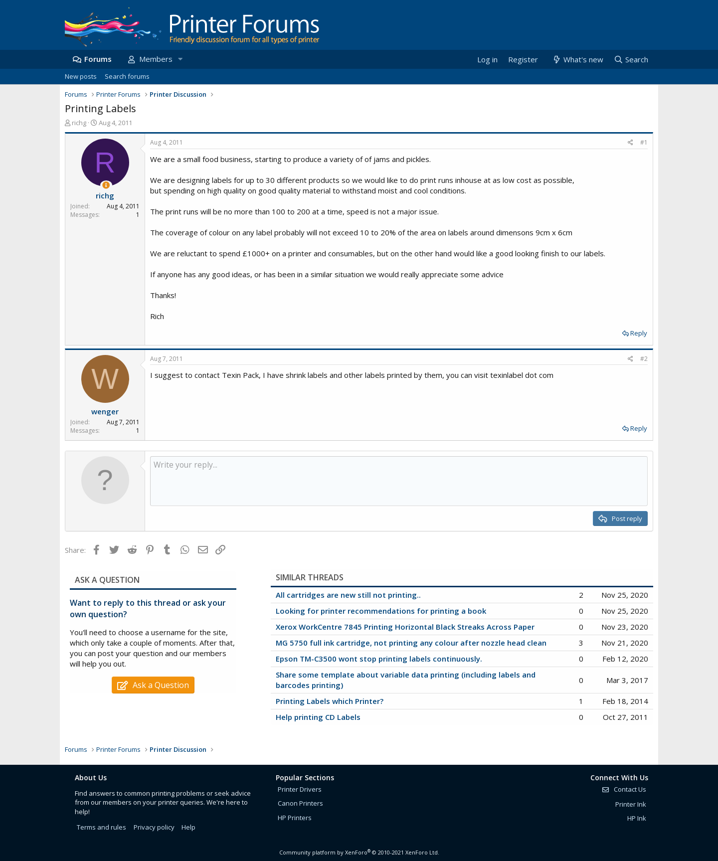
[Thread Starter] (106, 185)
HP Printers (295, 817)
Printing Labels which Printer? (329, 701)
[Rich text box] (399, 481)
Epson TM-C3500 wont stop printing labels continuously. (379, 659)
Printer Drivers (300, 789)
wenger (105, 411)
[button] (180, 59)
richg (79, 122)
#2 (644, 358)
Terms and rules (101, 827)
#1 (644, 142)
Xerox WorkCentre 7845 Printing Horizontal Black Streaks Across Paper (405, 627)
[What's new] (577, 59)
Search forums (127, 76)
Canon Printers (300, 803)
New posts (81, 76)
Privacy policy (154, 827)
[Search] (630, 59)
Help (188, 827)
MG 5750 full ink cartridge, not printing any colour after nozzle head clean (411, 643)
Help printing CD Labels (318, 717)
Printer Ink (630, 804)
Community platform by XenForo (359, 852)
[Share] (630, 143)
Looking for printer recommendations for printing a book (381, 611)
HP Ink (636, 818)
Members (156, 59)
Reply (638, 333)
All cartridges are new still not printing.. (348, 595)
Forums (98, 59)
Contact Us (623, 789)
